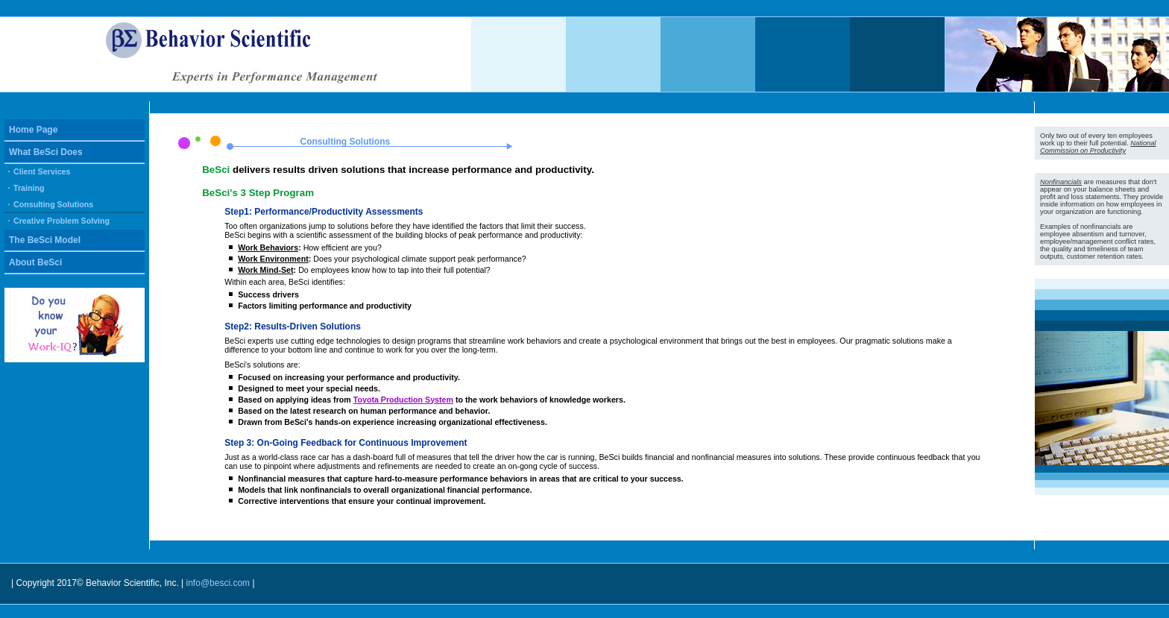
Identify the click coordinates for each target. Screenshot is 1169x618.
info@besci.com (219, 583)
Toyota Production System (403, 399)
